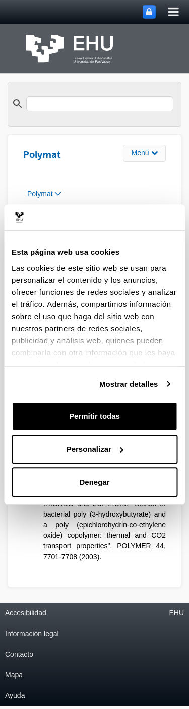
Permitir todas (94, 416)
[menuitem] (44, 194)
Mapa (14, 675)
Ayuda (15, 695)
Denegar (94, 482)
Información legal (32, 633)
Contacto (19, 654)
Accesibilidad (25, 613)
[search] (99, 103)
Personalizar (95, 449)
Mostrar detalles (128, 384)
